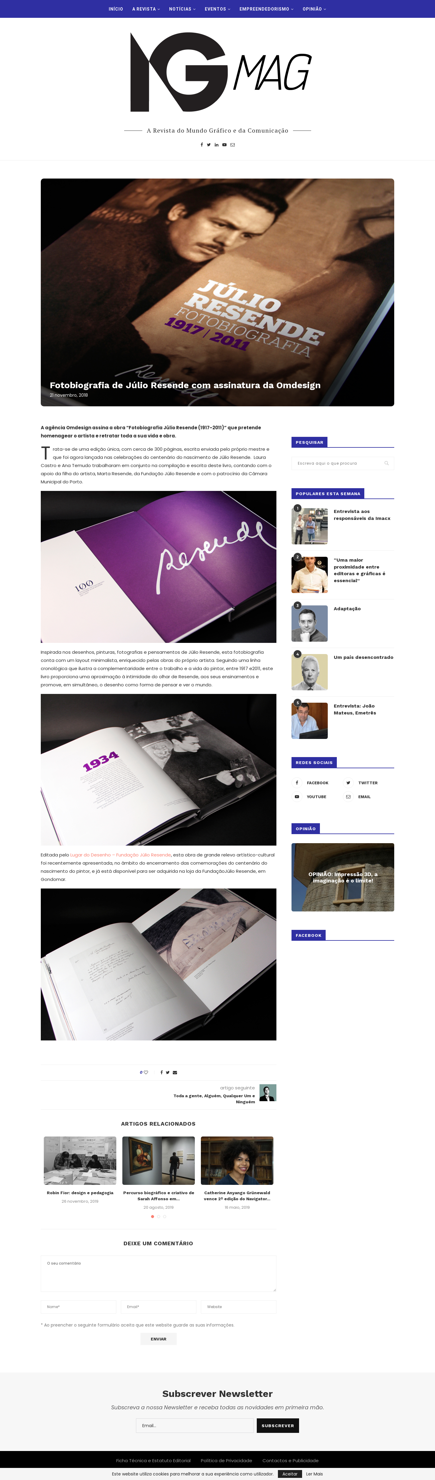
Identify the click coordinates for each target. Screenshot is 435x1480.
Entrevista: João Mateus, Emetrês (355, 709)
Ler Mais (314, 1474)
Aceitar (290, 1474)
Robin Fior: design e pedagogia (80, 1192)
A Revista (144, 9)
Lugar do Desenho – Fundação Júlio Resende (120, 855)
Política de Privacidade (226, 1460)
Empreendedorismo (264, 9)
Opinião (312, 9)
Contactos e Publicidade (291, 1460)
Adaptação (347, 608)
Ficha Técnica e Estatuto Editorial (153, 1460)
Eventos (215, 9)
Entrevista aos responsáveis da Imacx (362, 514)
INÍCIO (116, 9)
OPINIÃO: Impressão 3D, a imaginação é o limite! (343, 877)
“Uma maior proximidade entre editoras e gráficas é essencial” (359, 570)
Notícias (180, 9)
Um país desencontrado (363, 657)
